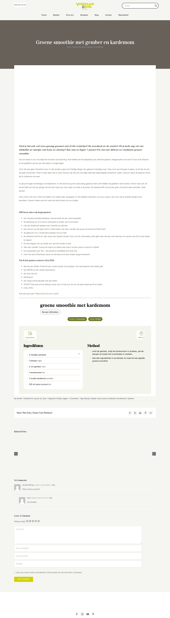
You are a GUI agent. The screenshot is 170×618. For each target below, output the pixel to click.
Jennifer (19, 398)
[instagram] (82, 614)
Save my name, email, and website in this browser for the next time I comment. (49, 572)
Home (69, 47)
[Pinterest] (145, 413)
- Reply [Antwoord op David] (50, 498)
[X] (135, 413)
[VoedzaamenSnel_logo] (85, 3)
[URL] (78, 564)
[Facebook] (129, 413)
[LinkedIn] (140, 413)
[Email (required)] (78, 556)
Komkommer (122, 398)
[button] (79, 353)
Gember (94, 398)
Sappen (65, 398)
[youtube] (88, 614)
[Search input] (139, 5)
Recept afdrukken (50, 312)
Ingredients (30, 334)
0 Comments (74, 398)
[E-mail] (150, 413)
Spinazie (131, 398)
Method (141, 334)
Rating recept (19, 521)
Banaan (87, 398)
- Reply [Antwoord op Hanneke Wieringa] (53, 485)
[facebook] (77, 614)
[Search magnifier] (155, 5)
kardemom (112, 398)
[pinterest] (93, 614)
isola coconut (102, 398)
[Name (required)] (78, 548)
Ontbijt (59, 398)
